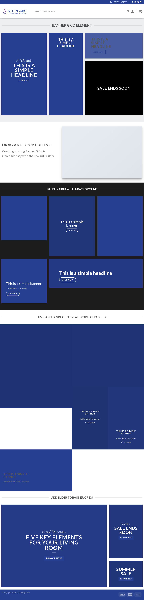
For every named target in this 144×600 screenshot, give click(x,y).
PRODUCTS (49, 11)
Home (38, 11)
